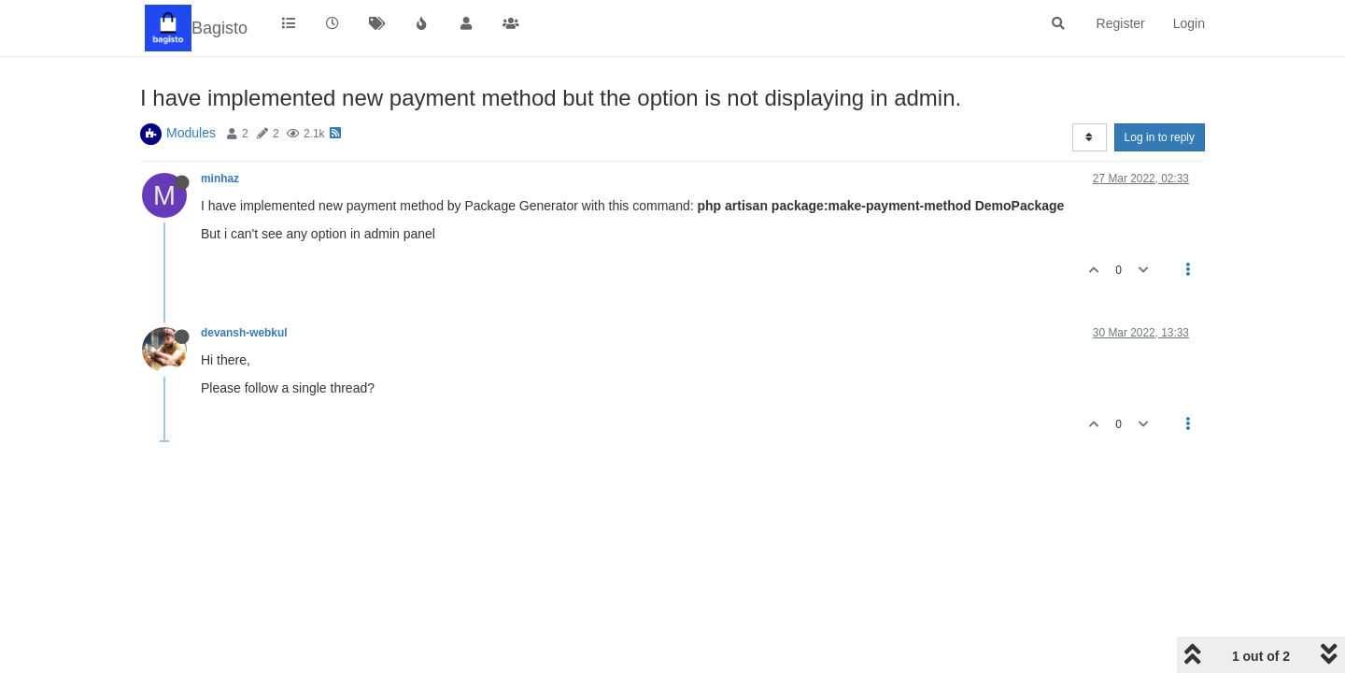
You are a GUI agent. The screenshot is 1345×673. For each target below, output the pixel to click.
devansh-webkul (244, 332)
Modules (191, 132)
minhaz (220, 178)
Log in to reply (1160, 137)
